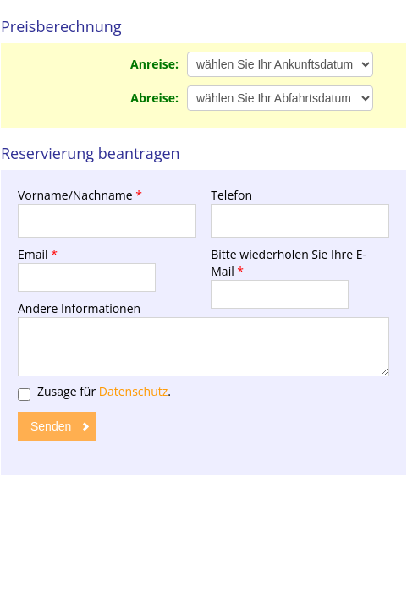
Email (38, 254)
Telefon (231, 195)
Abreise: (154, 98)
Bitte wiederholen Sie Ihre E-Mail (288, 262)
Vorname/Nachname (80, 195)
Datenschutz (133, 391)
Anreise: (154, 64)
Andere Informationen (79, 308)
